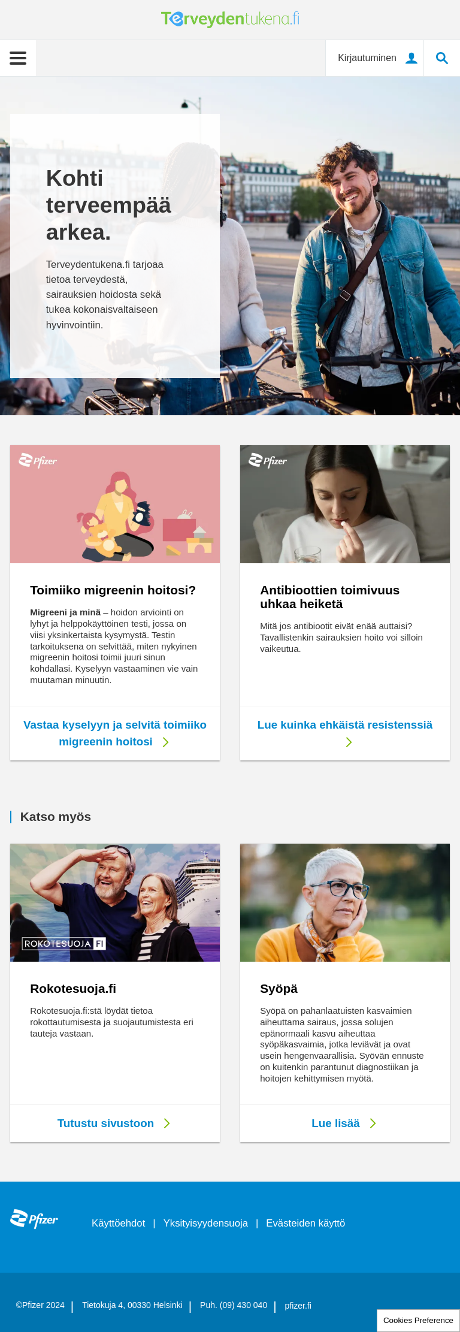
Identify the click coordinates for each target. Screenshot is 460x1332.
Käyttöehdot (118, 1223)
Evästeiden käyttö (305, 1223)
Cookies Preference (418, 1320)
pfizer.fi (298, 1305)
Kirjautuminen (367, 58)
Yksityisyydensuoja (206, 1223)
